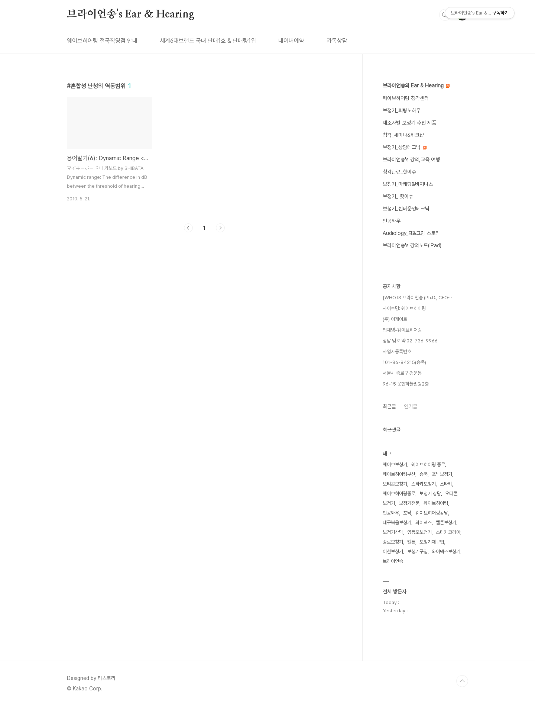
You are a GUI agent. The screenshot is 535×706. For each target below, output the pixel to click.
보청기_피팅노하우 (402, 110)
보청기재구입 (431, 542)
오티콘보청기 (395, 484)
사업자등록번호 (397, 351)
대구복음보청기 (397, 522)
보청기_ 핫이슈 (398, 196)
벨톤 (411, 542)
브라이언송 (393, 561)
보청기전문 (409, 503)
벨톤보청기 (446, 522)
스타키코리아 (448, 532)
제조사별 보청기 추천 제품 (409, 123)
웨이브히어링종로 (399, 493)
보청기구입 (417, 551)
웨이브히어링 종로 (428, 464)
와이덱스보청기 (446, 551)
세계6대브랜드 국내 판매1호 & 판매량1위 (208, 40)
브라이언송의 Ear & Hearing (416, 85)
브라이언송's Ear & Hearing (131, 14)
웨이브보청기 (395, 464)
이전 (188, 227)
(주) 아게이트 (395, 319)
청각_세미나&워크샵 (403, 135)
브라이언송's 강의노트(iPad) (412, 245)
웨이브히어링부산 (399, 474)
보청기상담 (393, 532)
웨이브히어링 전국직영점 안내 (102, 40)
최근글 (389, 406)
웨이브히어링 (436, 503)
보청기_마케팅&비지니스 (408, 184)
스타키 (446, 484)
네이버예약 (291, 40)
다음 (220, 227)
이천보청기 (393, 551)
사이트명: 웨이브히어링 (404, 308)
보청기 (389, 503)
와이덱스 (423, 522)
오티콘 (451, 493)
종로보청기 (393, 542)
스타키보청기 (423, 484)
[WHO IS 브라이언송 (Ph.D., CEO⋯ (417, 297)
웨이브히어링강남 (431, 513)
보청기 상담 (430, 493)
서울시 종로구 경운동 (402, 373)
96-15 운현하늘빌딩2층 (406, 384)
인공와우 (392, 221)
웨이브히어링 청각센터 (406, 98)
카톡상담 (337, 40)
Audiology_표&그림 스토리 (411, 233)
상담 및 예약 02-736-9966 (410, 341)
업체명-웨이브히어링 (402, 330)
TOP (462, 681)
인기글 (410, 406)
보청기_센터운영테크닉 (406, 209)
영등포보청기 (419, 532)
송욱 (423, 474)
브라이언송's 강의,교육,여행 (411, 159)
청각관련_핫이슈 (399, 172)
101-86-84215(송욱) (404, 362)
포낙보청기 (442, 474)
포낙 (407, 513)
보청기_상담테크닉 (405, 147)
